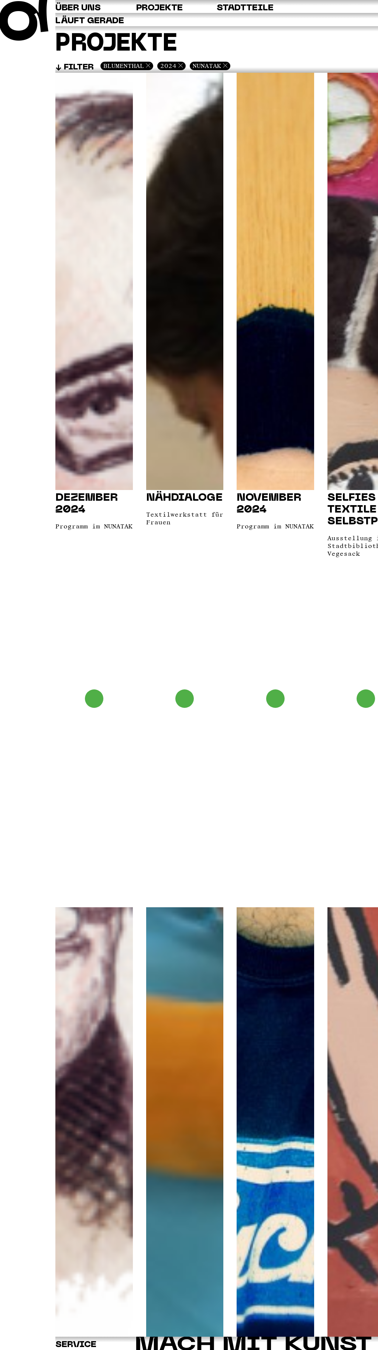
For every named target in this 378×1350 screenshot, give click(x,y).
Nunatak (207, 66)
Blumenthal (123, 66)
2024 (168, 66)
